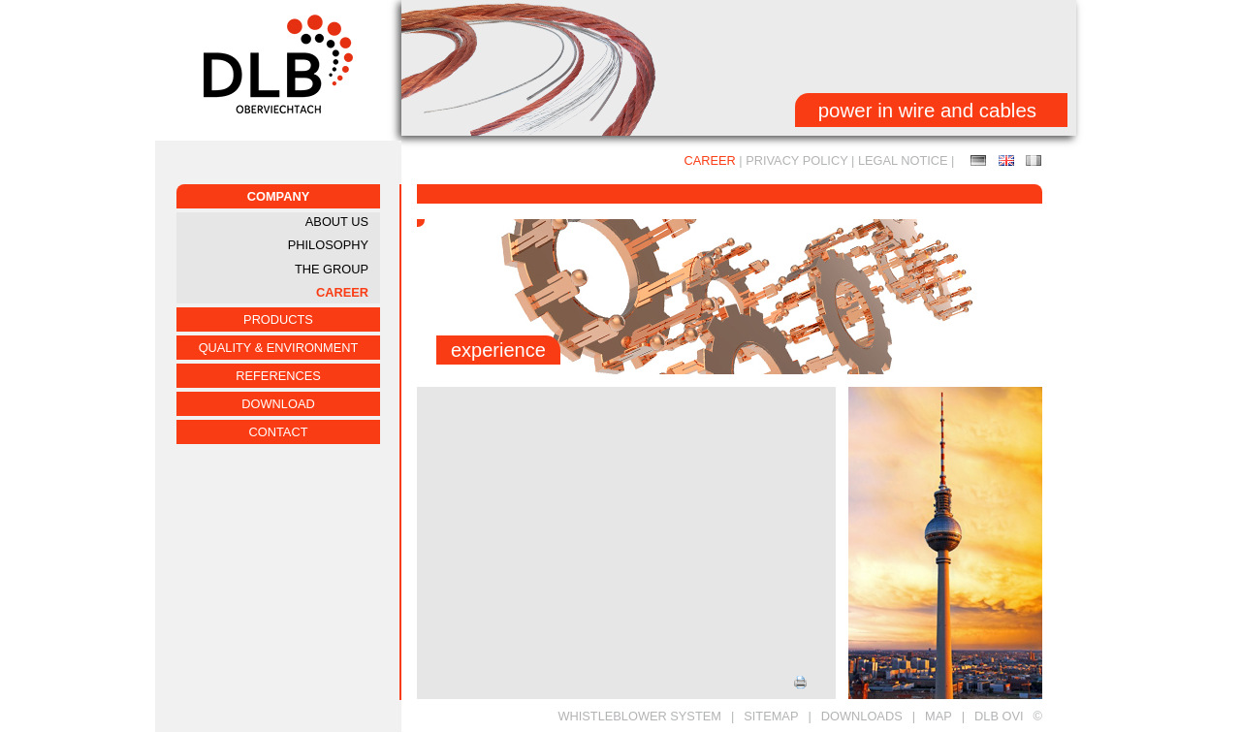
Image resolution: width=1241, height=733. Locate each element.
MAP (938, 716)
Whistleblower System (639, 716)
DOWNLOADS (862, 716)
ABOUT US (336, 221)
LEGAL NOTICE (903, 160)
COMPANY (278, 196)
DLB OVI (999, 716)
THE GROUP (331, 269)
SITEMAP (771, 716)
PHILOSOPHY (328, 245)
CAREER (342, 292)
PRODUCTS (278, 319)
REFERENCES (278, 375)
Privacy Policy (796, 160)
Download (277, 404)
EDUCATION (1006, 160)
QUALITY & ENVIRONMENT (279, 347)
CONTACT (278, 432)
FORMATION (1033, 160)
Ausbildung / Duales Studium (978, 160)
